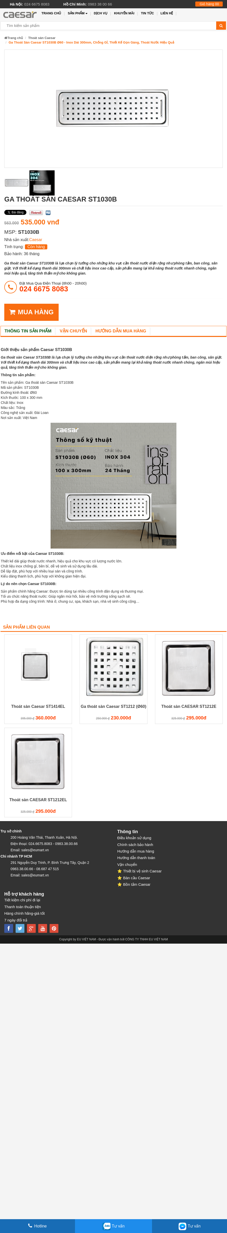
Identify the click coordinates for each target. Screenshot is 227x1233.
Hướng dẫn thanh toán (136, 858)
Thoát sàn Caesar (41, 38)
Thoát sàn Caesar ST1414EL (38, 706)
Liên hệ (167, 13)
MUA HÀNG (31, 312)
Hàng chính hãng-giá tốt (24, 913)
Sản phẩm (77, 13)
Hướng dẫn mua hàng (120, 331)
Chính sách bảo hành (135, 844)
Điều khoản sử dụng (134, 838)
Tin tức (147, 13)
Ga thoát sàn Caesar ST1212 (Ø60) (113, 706)
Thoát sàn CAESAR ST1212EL (38, 800)
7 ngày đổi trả (15, 920)
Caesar (35, 240)
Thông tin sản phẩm (28, 331)
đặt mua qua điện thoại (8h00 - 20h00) (53, 287)
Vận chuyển (73, 331)
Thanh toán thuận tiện (22, 907)
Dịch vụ (100, 13)
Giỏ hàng (209, 4)
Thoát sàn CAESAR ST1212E (188, 706)
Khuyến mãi (124, 13)
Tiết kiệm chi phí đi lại (22, 900)
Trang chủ (51, 13)
